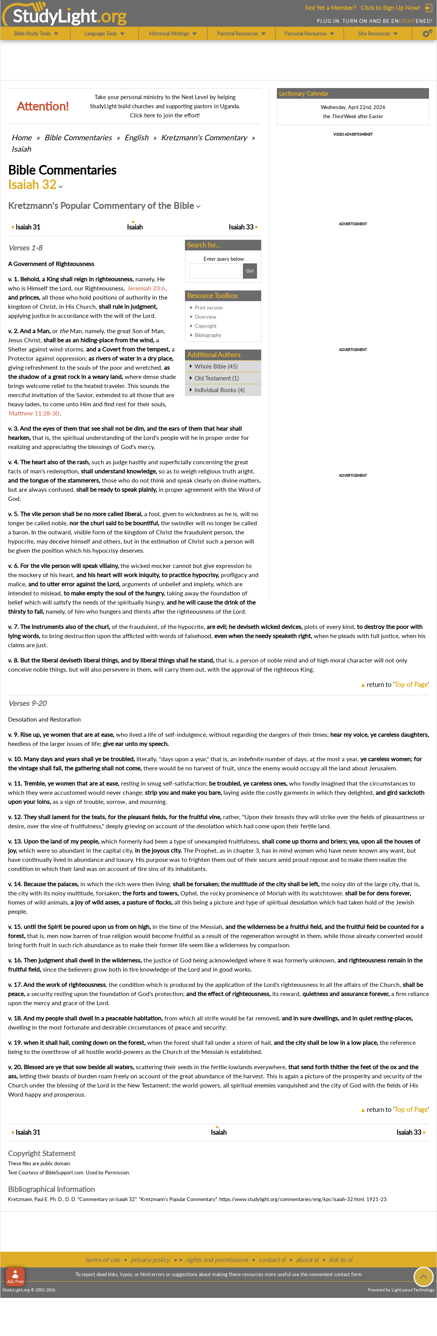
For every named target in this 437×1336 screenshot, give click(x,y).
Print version (209, 308)
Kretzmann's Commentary (204, 137)
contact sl (272, 1260)
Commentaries (78, 137)
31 (28, 227)
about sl (307, 1260)
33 (241, 227)
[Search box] (215, 271)
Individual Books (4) (219, 390)
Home (21, 137)
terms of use (102, 1260)
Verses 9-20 (27, 703)
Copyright (206, 326)
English (136, 137)
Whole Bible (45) (216, 366)
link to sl (340, 1260)
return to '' (398, 684)
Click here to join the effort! (165, 115)
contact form (348, 1274)
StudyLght (55, 15)
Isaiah (21, 148)
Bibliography (208, 335)
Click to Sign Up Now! (390, 7)
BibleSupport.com (64, 1172)
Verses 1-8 (25, 248)
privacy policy (150, 1260)
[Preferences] (428, 33)
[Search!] (250, 271)
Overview (205, 317)
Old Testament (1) (216, 378)
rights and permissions (217, 1260)
